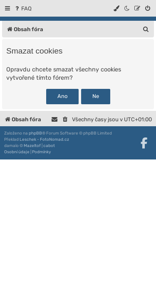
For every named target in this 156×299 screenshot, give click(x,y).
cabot (49, 145)
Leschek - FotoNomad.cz (44, 139)
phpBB (35, 133)
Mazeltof (32, 145)
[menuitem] (23, 8)
